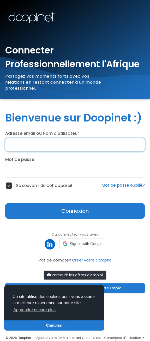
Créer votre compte (91, 260)
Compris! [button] (54, 325)
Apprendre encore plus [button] (34, 310)
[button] (82, 244)
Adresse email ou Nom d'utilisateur (42, 133)
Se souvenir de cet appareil (44, 185)
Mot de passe (19, 159)
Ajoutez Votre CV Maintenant (58, 338)
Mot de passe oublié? (123, 185)
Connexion (75, 211)
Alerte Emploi (109, 288)
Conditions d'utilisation (122, 338)
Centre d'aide (92, 338)
